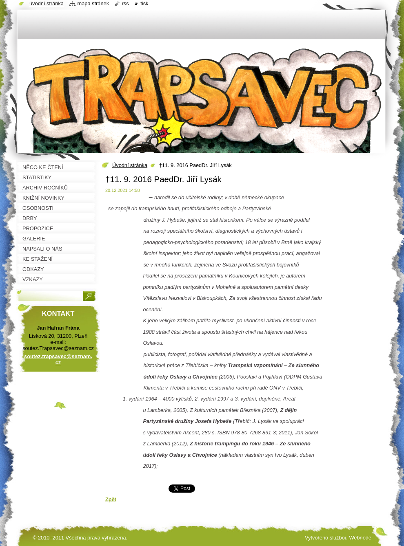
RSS (125, 3)
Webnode (360, 538)
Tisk (144, 3)
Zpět (110, 499)
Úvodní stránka (129, 165)
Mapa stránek (93, 3)
